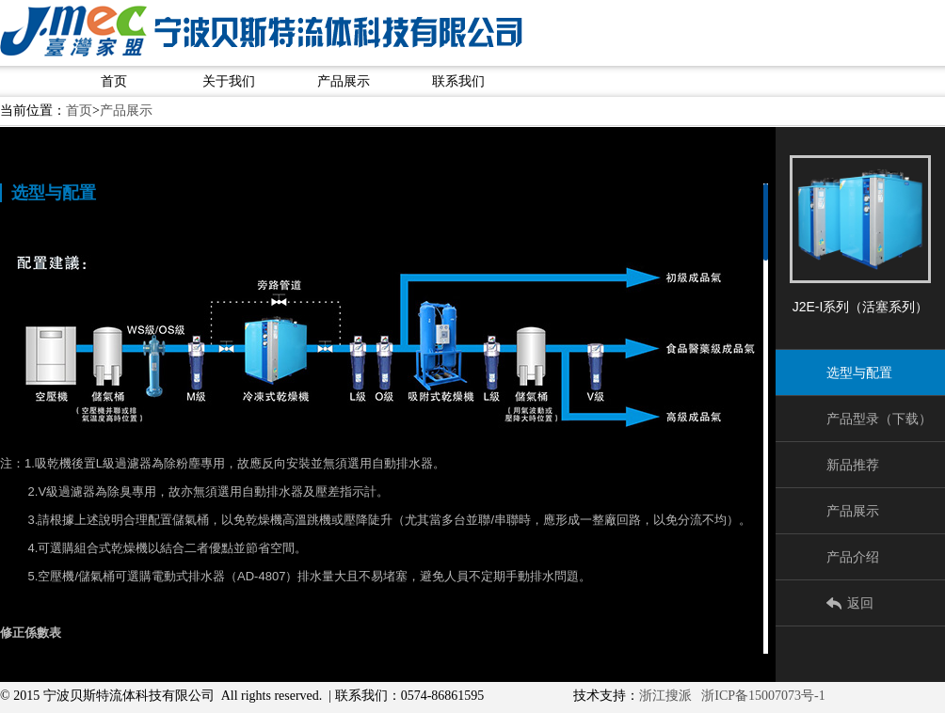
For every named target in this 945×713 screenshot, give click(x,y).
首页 (114, 81)
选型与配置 (859, 372)
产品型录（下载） (879, 418)
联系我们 (458, 81)
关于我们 (228, 81)
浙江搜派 (665, 696)
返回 (860, 602)
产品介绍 (852, 556)
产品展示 (343, 81)
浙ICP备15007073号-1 (763, 696)
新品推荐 (852, 464)
